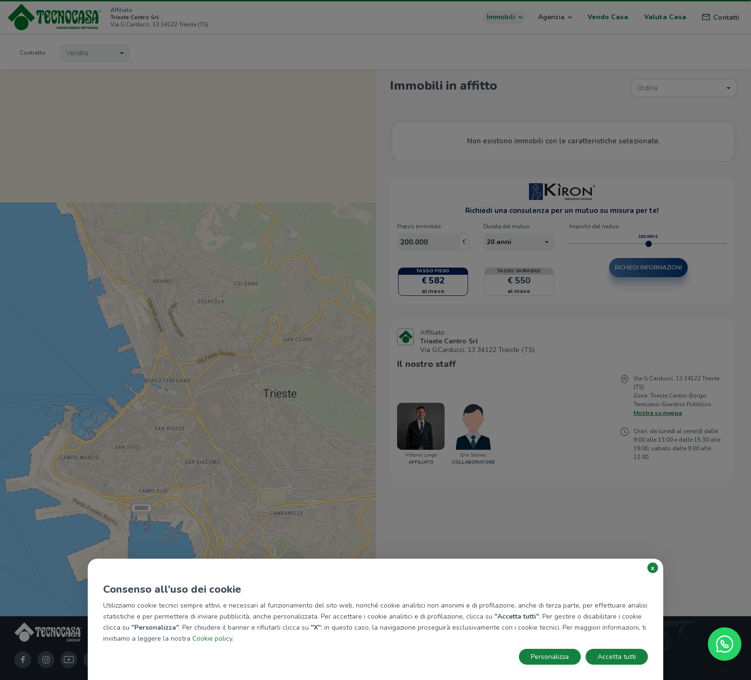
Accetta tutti (617, 656)
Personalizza (550, 656)
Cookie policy (212, 638)
